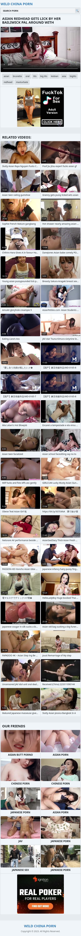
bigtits (73, 76)
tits (34, 76)
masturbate (22, 82)
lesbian (54, 76)
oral (27, 76)
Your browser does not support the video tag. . (40, 49)
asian (6, 76)
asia (64, 76)
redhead (8, 82)
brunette (17, 76)
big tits (43, 76)
